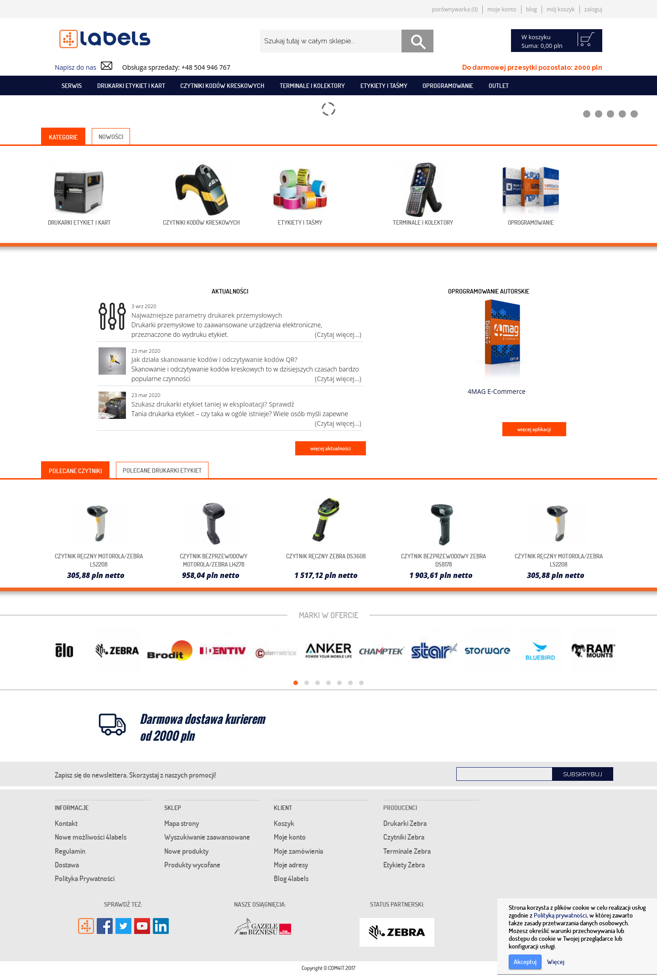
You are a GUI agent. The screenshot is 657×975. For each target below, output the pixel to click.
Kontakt (66, 823)
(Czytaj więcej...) (338, 334)
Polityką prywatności (560, 915)
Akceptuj (525, 961)
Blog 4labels (291, 878)
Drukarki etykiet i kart (131, 85)
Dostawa (67, 864)
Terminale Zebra (407, 851)
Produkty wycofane (192, 864)
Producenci (400, 807)
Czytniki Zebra (403, 836)
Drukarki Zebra (405, 823)
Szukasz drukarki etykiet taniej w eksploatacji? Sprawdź (212, 404)
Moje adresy (291, 864)
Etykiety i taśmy (383, 85)
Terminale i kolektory (312, 85)
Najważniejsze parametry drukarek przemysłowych (206, 315)
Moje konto (501, 9)
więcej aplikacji (534, 429)
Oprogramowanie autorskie (488, 291)
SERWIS (72, 85)
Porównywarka (455, 9)
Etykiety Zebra (404, 864)
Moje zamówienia (298, 851)
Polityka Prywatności (85, 878)
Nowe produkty (186, 851)
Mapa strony (181, 823)
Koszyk (284, 823)
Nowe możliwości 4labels (90, 836)
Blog (531, 9)
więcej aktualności (330, 448)
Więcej (555, 961)
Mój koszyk (561, 9)
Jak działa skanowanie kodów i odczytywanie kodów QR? (214, 359)
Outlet (499, 85)
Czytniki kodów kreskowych (222, 85)
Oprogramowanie (447, 85)
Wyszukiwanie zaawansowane (207, 836)
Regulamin (70, 851)
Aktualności (230, 291)
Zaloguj (593, 9)
